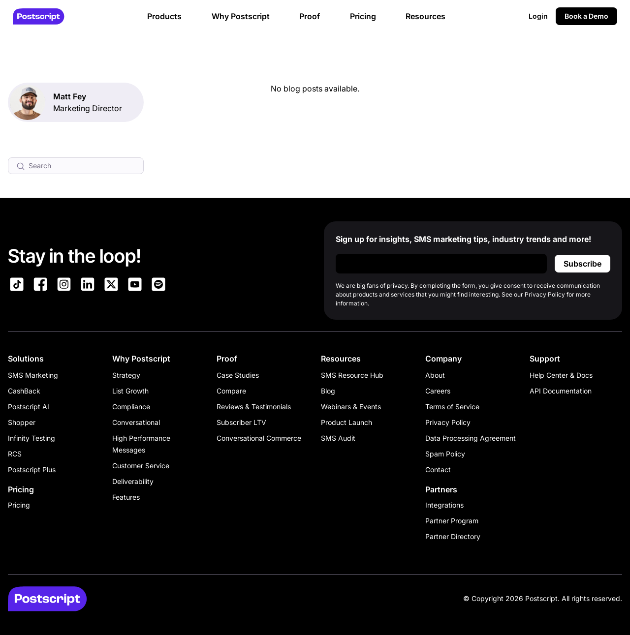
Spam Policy (445, 454)
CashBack (24, 391)
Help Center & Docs (561, 375)
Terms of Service (452, 406)
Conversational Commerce (259, 438)
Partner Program (451, 520)
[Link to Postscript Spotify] (158, 285)
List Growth (130, 391)
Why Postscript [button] (241, 16)
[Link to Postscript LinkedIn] (87, 285)
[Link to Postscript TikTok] (17, 285)
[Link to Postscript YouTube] (135, 285)
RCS (15, 454)
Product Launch (346, 422)
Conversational (136, 422)
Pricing (19, 505)
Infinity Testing (31, 438)
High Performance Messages (141, 444)
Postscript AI (28, 406)
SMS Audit (338, 438)
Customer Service (140, 465)
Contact (438, 469)
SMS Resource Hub (352, 375)
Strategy (126, 375)
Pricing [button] (363, 16)
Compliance (131, 406)
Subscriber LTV (241, 422)
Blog (328, 391)
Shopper (21, 422)
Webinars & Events (351, 406)
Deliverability (133, 481)
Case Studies (238, 375)
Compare (231, 391)
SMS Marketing (33, 375)
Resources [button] (425, 16)
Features (126, 497)
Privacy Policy (448, 422)
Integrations (444, 505)
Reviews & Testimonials (254, 406)
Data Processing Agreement (470, 438)
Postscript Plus (32, 469)
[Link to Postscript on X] (111, 285)
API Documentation (561, 391)
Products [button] (164, 16)
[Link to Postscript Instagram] (64, 285)
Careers (437, 391)
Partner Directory (452, 536)
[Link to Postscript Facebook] (40, 285)
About (435, 375)
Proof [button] (309, 16)
